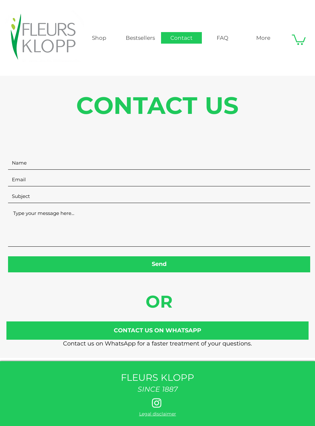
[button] (299, 39)
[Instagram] (156, 402)
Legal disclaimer (157, 414)
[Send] (159, 264)
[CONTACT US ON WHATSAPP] (157, 330)
